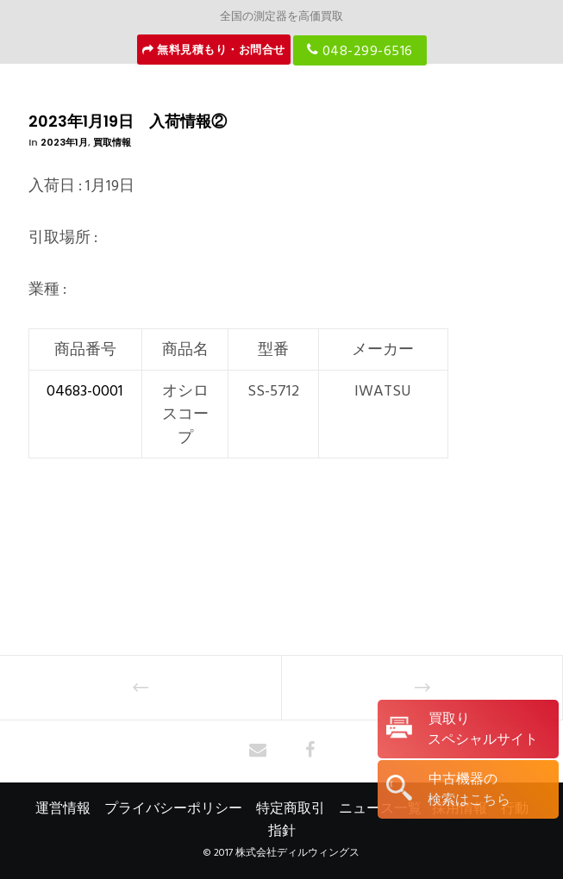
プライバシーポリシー (173, 808)
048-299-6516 (360, 50)
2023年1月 (64, 142)
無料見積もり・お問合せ (213, 50)
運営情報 (63, 808)
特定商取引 (290, 808)
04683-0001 (85, 390)
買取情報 (112, 142)
